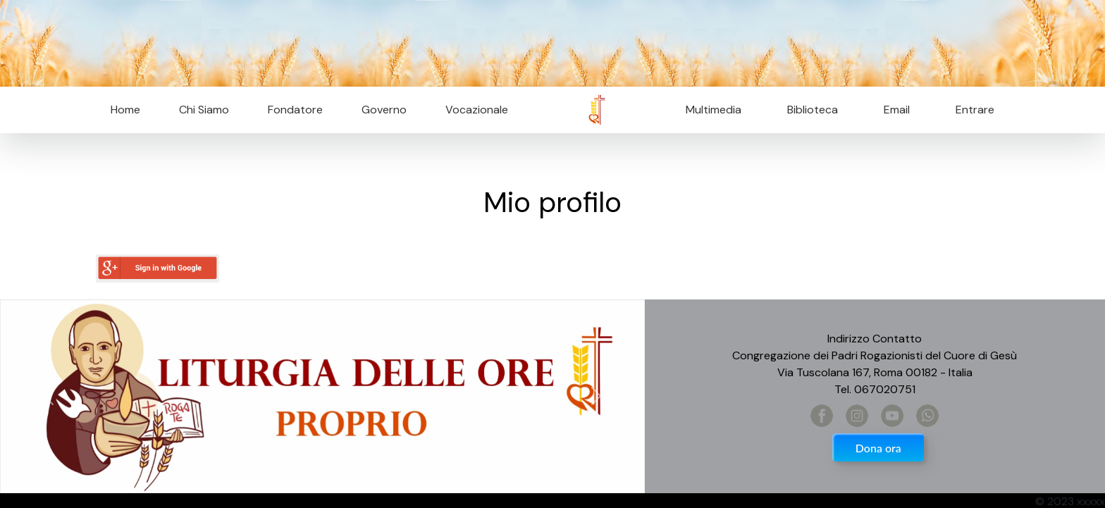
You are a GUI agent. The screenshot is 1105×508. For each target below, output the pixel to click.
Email (892, 109)
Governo (384, 109)
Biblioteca (812, 109)
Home (125, 109)
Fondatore (295, 109)
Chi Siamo (204, 109)
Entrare (975, 109)
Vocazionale (476, 109)
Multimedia (713, 109)
